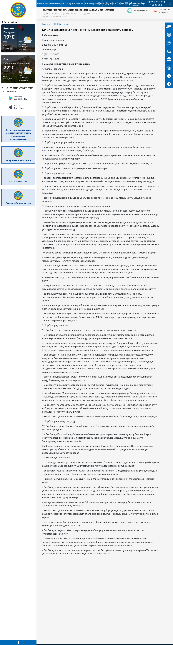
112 (154, 11)
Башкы (45, 24)
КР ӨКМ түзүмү (61, 24)
